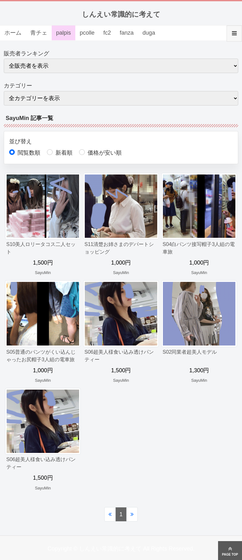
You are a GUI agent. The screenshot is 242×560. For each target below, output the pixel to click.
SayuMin (43, 272)
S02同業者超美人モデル (190, 352)
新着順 (63, 153)
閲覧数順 (29, 153)
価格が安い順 (105, 153)
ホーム (12, 33)
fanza (127, 33)
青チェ (38, 33)
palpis (63, 33)
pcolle (87, 33)
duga (148, 33)
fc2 (107, 33)
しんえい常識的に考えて (121, 14)
